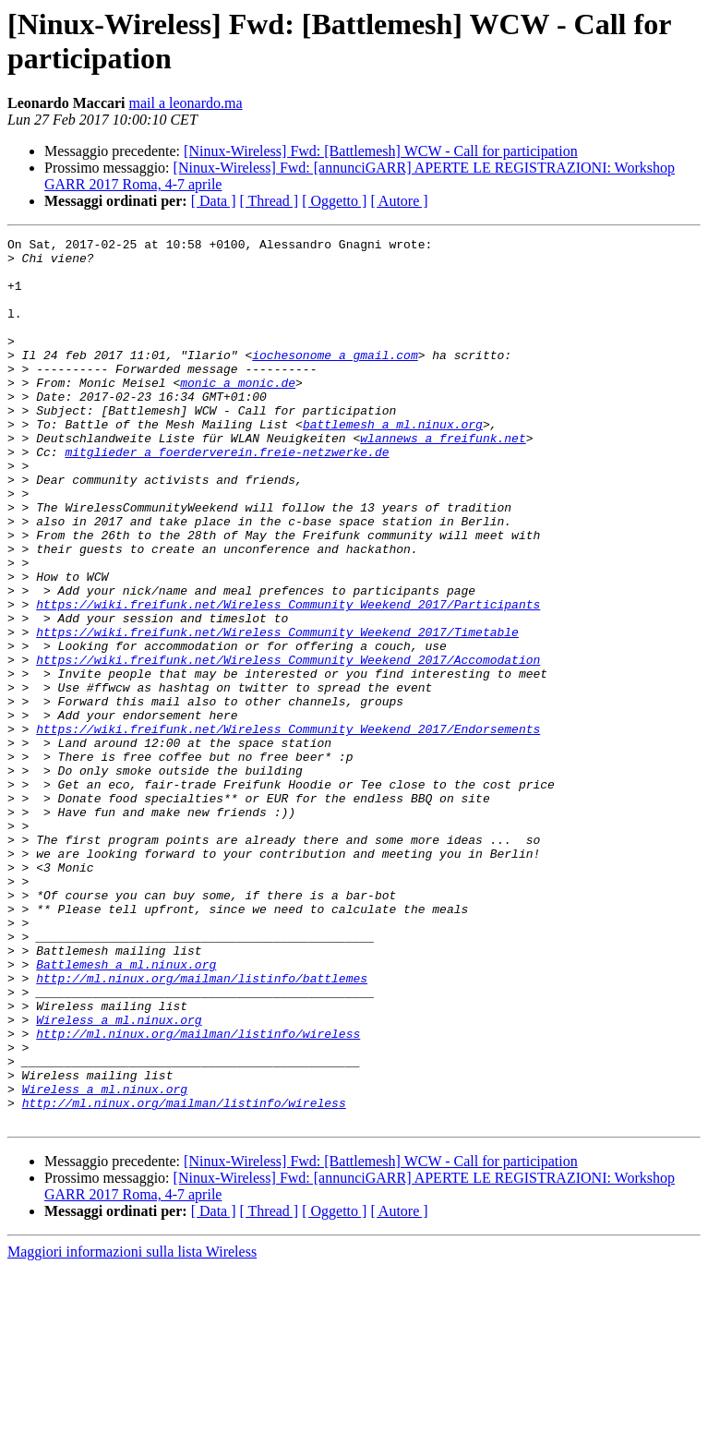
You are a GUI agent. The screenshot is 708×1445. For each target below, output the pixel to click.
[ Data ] (213, 201)
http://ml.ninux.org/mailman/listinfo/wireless (198, 1194)
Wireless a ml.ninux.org (118, 1177)
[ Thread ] (269, 201)
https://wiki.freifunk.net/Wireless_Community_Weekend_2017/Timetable (277, 712)
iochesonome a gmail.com (334, 379)
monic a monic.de (237, 412)
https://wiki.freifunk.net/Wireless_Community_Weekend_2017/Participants (288, 678)
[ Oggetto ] (334, 201)
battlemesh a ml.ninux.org (393, 462)
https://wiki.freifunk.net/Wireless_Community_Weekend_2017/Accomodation (288, 745)
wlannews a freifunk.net (442, 479)
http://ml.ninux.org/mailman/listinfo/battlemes (201, 1127)
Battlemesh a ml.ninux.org (126, 1110)
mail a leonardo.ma (186, 103)
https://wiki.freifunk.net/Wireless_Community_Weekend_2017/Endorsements (288, 828)
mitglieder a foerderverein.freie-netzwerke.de (227, 496)
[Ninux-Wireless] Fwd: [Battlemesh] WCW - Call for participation (381, 151)
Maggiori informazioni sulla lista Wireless (132, 1429)
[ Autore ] (398, 201)
